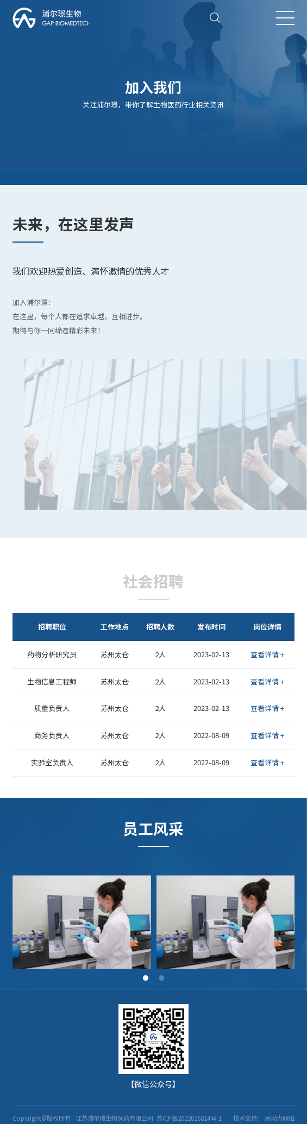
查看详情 (267, 654)
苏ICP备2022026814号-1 (188, 1118)
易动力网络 (280, 1118)
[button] (145, 978)
